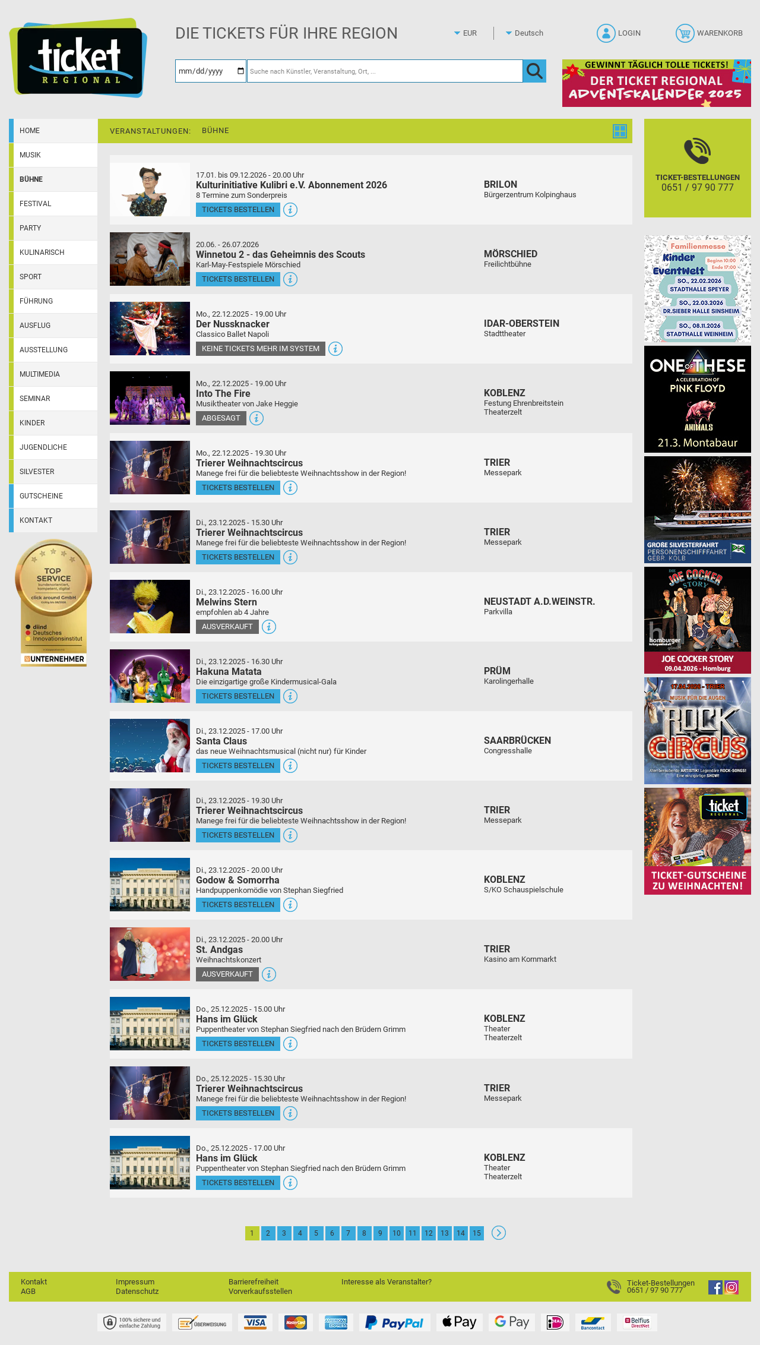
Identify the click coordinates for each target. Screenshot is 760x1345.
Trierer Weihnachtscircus (249, 463)
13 (445, 1233)
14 (461, 1233)
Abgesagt (221, 417)
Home (30, 131)
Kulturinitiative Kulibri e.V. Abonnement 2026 (291, 185)
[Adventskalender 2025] (656, 82)
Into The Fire (223, 393)
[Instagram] (731, 1291)
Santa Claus (221, 741)
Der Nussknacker (233, 324)
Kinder (32, 423)
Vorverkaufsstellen (260, 1291)
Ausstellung (44, 350)
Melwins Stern (226, 602)
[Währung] (481, 33)
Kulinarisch (42, 252)
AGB (28, 1291)
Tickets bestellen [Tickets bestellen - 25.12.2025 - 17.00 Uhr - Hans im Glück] (238, 1182)
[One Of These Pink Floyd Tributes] (697, 398)
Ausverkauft (227, 626)
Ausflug (35, 325)
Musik (30, 155)
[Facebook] (715, 1291)
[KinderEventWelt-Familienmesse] (697, 288)
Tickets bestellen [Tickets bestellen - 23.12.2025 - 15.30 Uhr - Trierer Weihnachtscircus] (238, 556)
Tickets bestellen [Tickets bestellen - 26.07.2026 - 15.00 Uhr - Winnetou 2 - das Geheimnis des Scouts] (238, 278)
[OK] (534, 71)
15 (477, 1233)
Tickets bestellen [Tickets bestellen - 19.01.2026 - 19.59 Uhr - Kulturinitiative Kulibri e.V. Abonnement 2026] (238, 209)
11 (412, 1233)
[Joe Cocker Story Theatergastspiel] (697, 619)
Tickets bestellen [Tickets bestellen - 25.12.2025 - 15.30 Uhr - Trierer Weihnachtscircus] (238, 1113)
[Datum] (210, 71)
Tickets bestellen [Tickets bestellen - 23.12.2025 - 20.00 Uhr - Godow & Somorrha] (238, 904)
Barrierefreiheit (253, 1281)
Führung (36, 301)
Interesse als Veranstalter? (386, 1281)
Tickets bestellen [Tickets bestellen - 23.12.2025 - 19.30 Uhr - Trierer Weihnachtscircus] (238, 835)
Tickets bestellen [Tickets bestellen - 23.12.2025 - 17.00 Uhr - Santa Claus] (238, 765)
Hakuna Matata (229, 671)
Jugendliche (43, 447)
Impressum (135, 1281)
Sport (31, 277)
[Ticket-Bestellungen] (697, 178)
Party (30, 228)
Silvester (37, 472)
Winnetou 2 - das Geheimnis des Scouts (280, 254)
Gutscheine (41, 496)
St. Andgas (219, 949)
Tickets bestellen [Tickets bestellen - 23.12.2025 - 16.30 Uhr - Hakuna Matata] (238, 696)
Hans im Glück (227, 1019)
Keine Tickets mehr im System (260, 348)
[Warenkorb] (710, 37)
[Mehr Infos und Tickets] (150, 189)
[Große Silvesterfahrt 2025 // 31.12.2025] (697, 509)
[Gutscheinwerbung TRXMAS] (697, 840)
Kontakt (36, 520)
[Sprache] (532, 33)
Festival (35, 204)
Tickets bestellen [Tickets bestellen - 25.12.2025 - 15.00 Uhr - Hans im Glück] (238, 1043)
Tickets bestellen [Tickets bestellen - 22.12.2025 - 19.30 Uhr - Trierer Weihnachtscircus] (238, 487)
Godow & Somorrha (238, 880)
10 (396, 1233)
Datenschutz (137, 1291)
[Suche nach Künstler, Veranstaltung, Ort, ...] (385, 71)
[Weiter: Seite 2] (499, 1237)
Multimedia (40, 374)
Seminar (35, 398)
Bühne (31, 179)
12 (429, 1233)
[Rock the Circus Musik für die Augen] (697, 730)
